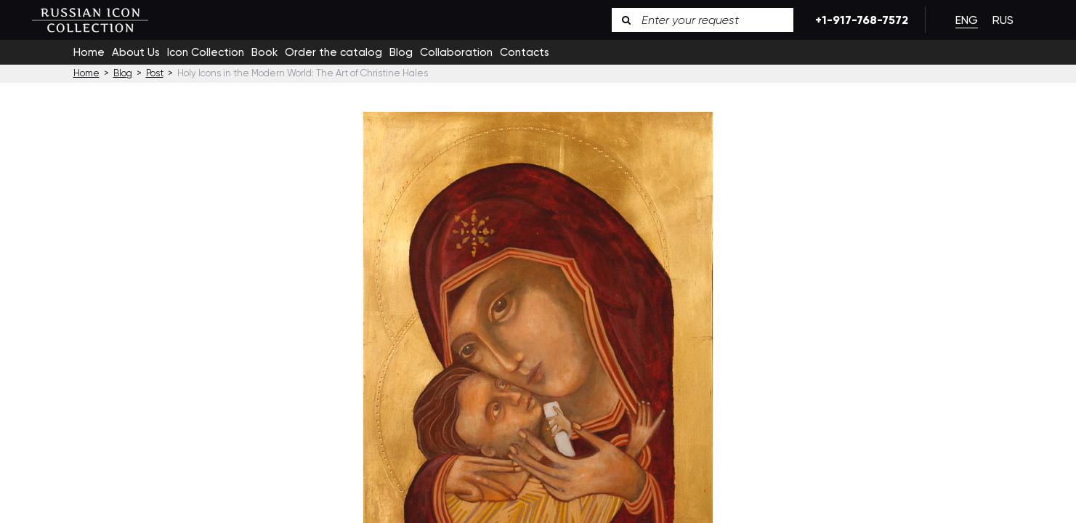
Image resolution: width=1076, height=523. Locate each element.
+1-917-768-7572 (859, 20)
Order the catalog (333, 52)
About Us (136, 52)
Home (89, 52)
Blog (401, 52)
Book (264, 52)
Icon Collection (205, 52)
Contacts (524, 52)
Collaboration (456, 52)
